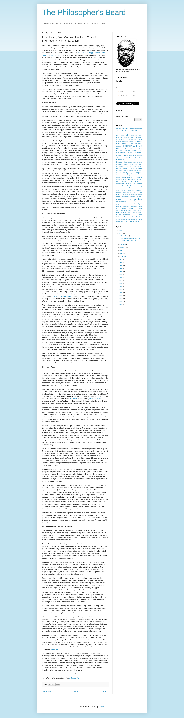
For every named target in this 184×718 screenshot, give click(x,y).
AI (120, 131)
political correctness (122, 196)
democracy (127, 146)
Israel (122, 179)
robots (118, 208)
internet (118, 179)
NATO (129, 190)
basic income (120, 135)
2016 (121, 284)
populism (119, 201)
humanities (119, 173)
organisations (138, 190)
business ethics (129, 137)
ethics (124, 155)
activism (131, 128)
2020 (121, 272)
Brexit (136, 135)
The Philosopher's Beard (84, 12)
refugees (139, 204)
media (123, 188)
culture (124, 143)
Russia (124, 208)
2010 (121, 302)
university (139, 219)
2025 (121, 233)
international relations (132, 177)
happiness (131, 168)
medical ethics (131, 188)
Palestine (118, 192)
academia (125, 129)
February (123, 256)
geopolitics (119, 164)
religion (118, 206)
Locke (134, 184)
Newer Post (47, 691)
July (122, 250)
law (132, 181)
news (132, 190)
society (139, 208)
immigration (132, 173)
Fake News (138, 157)
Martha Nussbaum (128, 186)
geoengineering (137, 162)
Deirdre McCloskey (135, 143)
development (137, 146)
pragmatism (134, 201)
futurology (119, 162)
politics (138, 199)
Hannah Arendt (121, 168)
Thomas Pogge (137, 212)
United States (130, 219)
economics (137, 148)
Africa (117, 131)
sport (125, 210)
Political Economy (136, 196)
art (126, 133)
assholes (130, 133)
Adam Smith (138, 128)
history (126, 170)
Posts (120, 92)
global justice (128, 164)
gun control (138, 166)
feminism (119, 160)
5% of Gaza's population (62, 296)
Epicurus (129, 152)
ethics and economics (135, 155)
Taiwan (134, 210)
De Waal (73, 399)
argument (122, 133)
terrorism (127, 212)
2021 (121, 269)
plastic (140, 194)
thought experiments (123, 214)
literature (128, 184)
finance (125, 160)
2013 (121, 293)
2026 (121, 230)
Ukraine (126, 217)
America (134, 131)
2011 (121, 299)
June (122, 253)
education (119, 150)
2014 (121, 290)
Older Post (104, 691)
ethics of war (120, 157)
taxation (139, 210)
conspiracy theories (127, 141)
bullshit (140, 135)
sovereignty (119, 210)
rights (140, 206)
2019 (121, 275)
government (120, 166)
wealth (137, 221)
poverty (124, 201)
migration (124, 190)
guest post (128, 166)
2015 (121, 287)
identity (125, 173)
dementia (118, 146)
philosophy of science (131, 194)
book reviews (129, 135)
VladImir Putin (128, 221)
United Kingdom (136, 217)
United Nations (120, 219)
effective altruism (130, 150)
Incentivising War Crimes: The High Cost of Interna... (130, 239)
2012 (121, 296)
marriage (119, 186)
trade (140, 214)
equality (118, 155)
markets (139, 184)
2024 (121, 260)
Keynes (133, 179)
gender (130, 162)
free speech (138, 160)
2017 (121, 281)
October (123, 244)
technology (120, 212)
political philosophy (123, 199)
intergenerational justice (125, 175)
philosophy (120, 194)
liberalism (138, 181)
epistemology (138, 152)
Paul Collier (127, 192)
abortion (118, 128)
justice (127, 179)
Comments (122, 95)
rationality (133, 204)
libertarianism (120, 184)
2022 (121, 266)
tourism (135, 214)
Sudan (129, 210)
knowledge (124, 181)
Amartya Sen (126, 131)
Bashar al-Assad (95, 399)
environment (120, 152)
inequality (139, 173)
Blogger (101, 707)
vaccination (119, 221)
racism (127, 204)
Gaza (125, 162)
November (124, 236)
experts (132, 157)
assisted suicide (137, 133)
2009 (121, 305)
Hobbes (131, 170)
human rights (138, 170)
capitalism (139, 137)
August (123, 247)
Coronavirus (138, 141)
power (129, 201)
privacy (140, 201)
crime (118, 144)
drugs (130, 148)
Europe (127, 158)
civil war (133, 139)
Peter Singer (137, 192)
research (134, 206)
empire (140, 150)
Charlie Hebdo (120, 139)
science (131, 208)
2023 (121, 263)
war (134, 221)
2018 (121, 278)
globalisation (138, 164)
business (119, 137)
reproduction (126, 206)
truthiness (119, 217)
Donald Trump (121, 148)
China (128, 139)
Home (76, 691)
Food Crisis (131, 160)
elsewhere (54, 649)
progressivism (120, 204)
